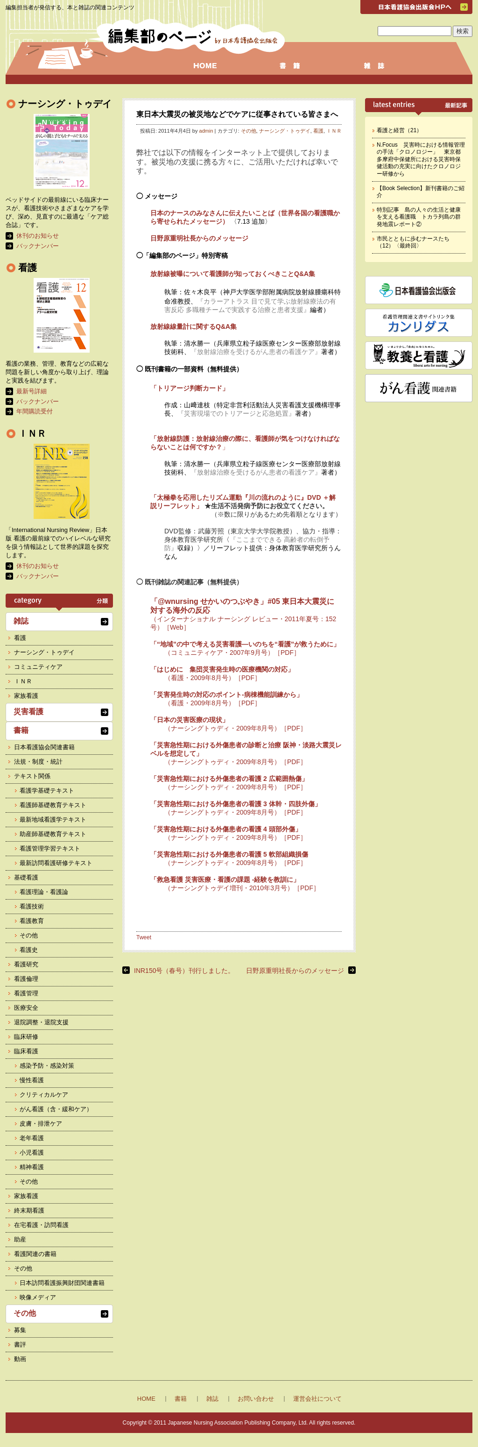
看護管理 (26, 993)
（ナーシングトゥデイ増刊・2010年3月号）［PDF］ (242, 888)
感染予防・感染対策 (47, 1065)
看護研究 (26, 964)
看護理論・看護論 (44, 891)
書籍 (21, 730)
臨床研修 (26, 1036)
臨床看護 (26, 1051)
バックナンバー (37, 245)
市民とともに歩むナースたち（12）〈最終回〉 (413, 242)
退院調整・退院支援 (41, 1022)
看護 (318, 131)
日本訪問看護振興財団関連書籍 (62, 1282)
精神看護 (32, 1166)
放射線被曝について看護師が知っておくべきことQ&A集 (232, 273)
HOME (146, 1398)
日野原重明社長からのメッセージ (199, 238)
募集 (20, 1330)
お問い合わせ (256, 1398)
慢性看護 (32, 1080)
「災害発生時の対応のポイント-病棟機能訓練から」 (226, 694)
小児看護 (32, 1152)
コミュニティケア (38, 666)
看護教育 (32, 920)
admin (206, 131)
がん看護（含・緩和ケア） (56, 1109)
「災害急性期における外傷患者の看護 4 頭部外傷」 (226, 829)
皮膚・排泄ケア (41, 1123)
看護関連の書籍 (35, 1253)
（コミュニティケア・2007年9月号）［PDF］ (232, 652)
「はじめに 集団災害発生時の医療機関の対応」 (222, 669)
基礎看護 (26, 877)
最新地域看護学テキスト (53, 819)
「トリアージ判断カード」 (189, 388)
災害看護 (28, 712)
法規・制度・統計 (38, 761)
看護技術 (32, 906)
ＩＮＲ (334, 131)
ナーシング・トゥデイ (284, 131)
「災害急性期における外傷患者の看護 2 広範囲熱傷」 (229, 778)
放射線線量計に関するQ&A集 (193, 326)
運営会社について (317, 1398)
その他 (248, 131)
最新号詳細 (31, 391)
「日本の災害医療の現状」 (189, 720)
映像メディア (38, 1297)
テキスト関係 (32, 776)
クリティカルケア (44, 1094)
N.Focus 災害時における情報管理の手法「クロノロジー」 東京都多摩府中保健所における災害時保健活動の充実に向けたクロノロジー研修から (421, 159)
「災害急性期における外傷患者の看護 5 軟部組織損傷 (229, 854)
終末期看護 (29, 1210)
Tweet (143, 937)
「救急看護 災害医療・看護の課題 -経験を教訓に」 (225, 879)
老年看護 (32, 1138)
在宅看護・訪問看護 (41, 1224)
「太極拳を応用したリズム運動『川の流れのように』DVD (235, 497)
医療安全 (26, 1007)
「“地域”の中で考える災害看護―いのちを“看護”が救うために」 (245, 644)
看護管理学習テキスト (50, 848)
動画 (20, 1358)
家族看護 (26, 695)
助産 (20, 1239)
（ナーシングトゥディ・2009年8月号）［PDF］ (235, 728)
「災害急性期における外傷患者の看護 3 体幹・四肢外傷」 (235, 804)
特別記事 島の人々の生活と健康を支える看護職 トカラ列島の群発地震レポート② (419, 216)
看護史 (29, 949)
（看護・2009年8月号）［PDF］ (212, 677)
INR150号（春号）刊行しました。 (184, 970)
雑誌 (21, 621)
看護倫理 (26, 978)
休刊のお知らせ (37, 235)
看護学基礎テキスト (47, 790)
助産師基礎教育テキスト (53, 833)
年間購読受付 (34, 411)
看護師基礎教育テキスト (53, 805)
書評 (20, 1344)
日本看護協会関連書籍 (44, 747)
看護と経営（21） (399, 130)
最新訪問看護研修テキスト (56, 862)
